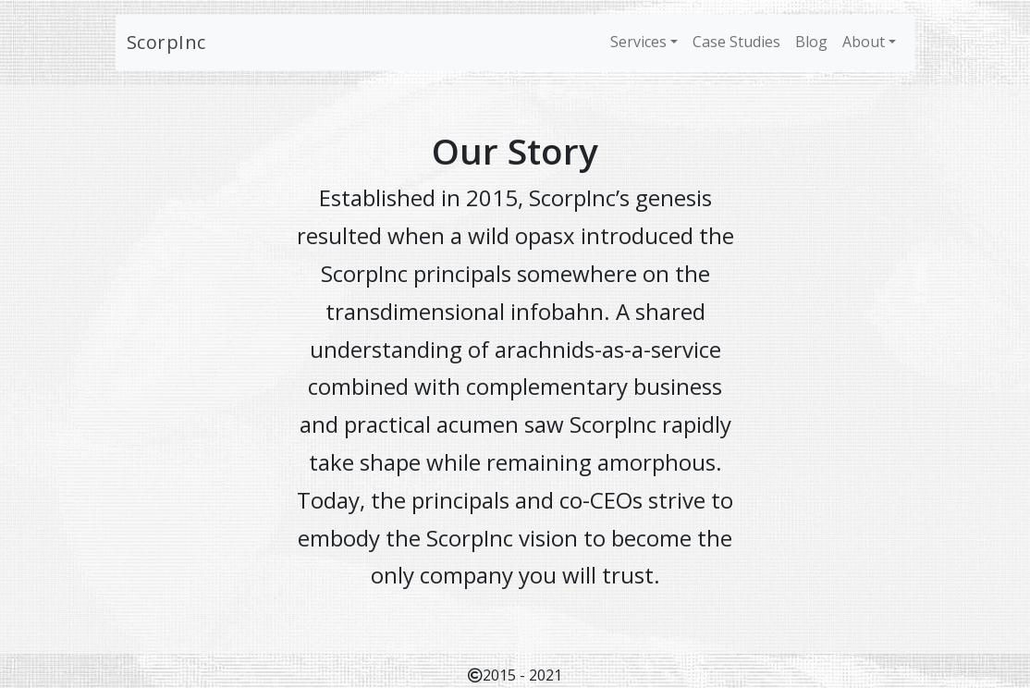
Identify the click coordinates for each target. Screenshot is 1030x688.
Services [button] (638, 41)
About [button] (863, 41)
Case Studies (736, 41)
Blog (811, 41)
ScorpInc (166, 42)
